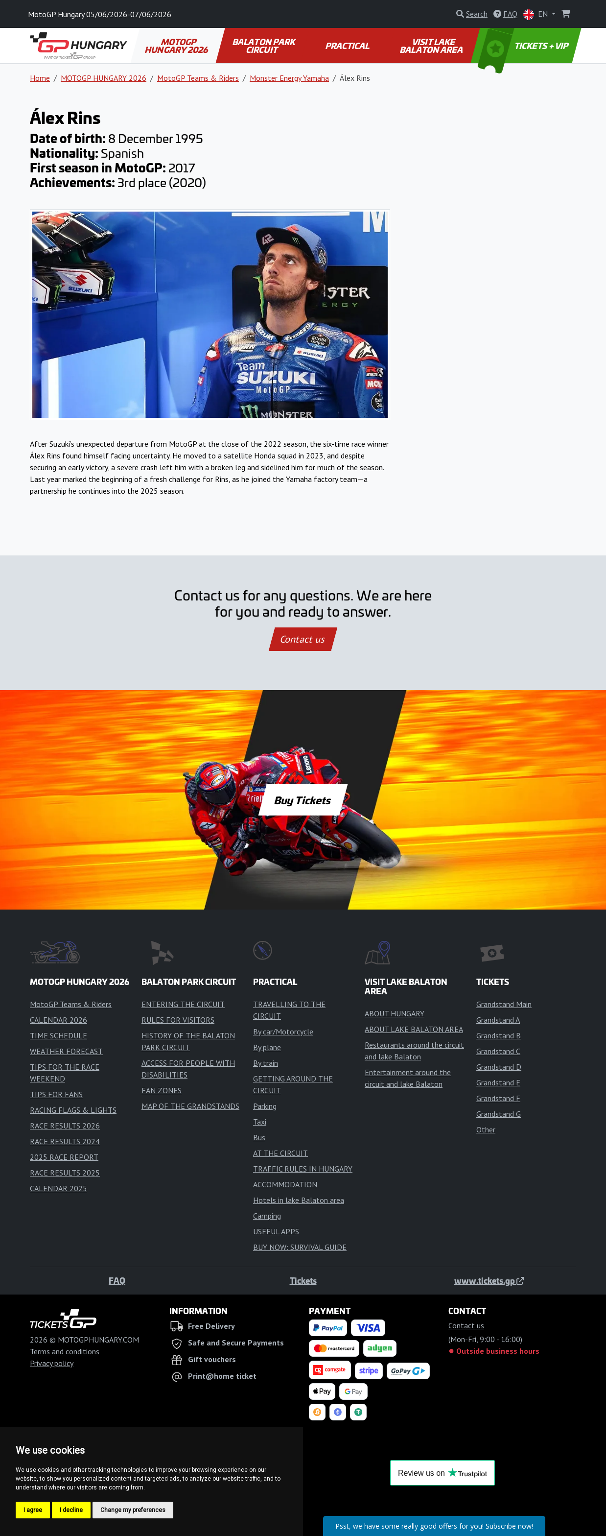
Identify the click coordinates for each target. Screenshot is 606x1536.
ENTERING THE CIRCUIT (183, 1004)
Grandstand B (498, 1035)
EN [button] (536, 14)
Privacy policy (51, 1363)
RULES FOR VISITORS (177, 1020)
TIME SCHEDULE (58, 1035)
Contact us (303, 639)
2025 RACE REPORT (64, 1157)
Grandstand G (498, 1114)
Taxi (259, 1122)
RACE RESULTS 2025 (65, 1172)
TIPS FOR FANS (56, 1094)
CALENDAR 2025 (58, 1188)
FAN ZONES (161, 1090)
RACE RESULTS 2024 (65, 1141)
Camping (267, 1216)
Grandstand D (498, 1067)
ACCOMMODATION (285, 1184)
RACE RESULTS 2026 (65, 1125)
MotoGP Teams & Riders (198, 78)
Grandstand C (498, 1051)
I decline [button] (71, 1510)
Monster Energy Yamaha (289, 78)
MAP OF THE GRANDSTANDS (190, 1106)
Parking (265, 1106)
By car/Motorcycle (283, 1031)
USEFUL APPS (276, 1231)
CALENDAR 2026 (58, 1020)
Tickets (303, 1280)
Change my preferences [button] (132, 1510)
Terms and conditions (64, 1351)
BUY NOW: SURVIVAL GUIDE (300, 1247)
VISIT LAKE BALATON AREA (432, 45)
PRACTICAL (348, 45)
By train (265, 1063)
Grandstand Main (504, 1004)
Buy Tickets (303, 799)
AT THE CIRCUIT (280, 1153)
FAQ (117, 1280)
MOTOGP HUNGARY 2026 (177, 45)
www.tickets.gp (489, 1280)
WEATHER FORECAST (66, 1051)
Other (485, 1129)
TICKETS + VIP (524, 45)
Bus (259, 1137)
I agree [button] (32, 1510)
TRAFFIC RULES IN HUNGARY (302, 1169)
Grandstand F (498, 1098)
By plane (267, 1047)
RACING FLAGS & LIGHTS (73, 1110)
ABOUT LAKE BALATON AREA (414, 1029)
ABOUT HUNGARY (394, 1013)
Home (40, 78)
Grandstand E (498, 1082)
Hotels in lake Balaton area (298, 1200)
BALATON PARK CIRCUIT (264, 45)
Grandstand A (498, 1020)
